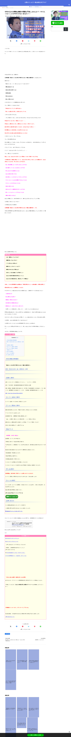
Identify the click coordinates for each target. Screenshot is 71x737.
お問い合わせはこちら (10, 617)
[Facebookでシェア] (16, 41)
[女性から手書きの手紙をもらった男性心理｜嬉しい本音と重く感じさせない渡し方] (10, 683)
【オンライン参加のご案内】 (12, 346)
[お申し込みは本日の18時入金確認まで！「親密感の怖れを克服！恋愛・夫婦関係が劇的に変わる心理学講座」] (40, 655)
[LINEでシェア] (40, 41)
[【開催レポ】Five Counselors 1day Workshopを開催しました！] (10, 655)
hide (17, 337)
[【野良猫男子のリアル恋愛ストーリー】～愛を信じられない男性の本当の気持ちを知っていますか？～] (20, 672)
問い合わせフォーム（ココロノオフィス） (14, 511)
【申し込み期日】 (10, 351)
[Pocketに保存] (34, 41)
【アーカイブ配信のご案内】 (12, 348)
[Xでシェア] (10, 627)
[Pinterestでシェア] (22, 41)
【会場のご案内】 (10, 344)
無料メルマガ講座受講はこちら (35, 6)
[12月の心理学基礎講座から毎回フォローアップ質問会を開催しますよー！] (20, 655)
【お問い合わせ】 (10, 354)
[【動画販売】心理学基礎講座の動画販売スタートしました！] (10, 672)
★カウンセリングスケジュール (11, 542)
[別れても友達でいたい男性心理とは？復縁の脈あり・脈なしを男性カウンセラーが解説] (30, 672)
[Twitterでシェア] (10, 41)
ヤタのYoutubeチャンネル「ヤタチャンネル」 (15, 553)
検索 (52, 26)
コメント (7, 699)
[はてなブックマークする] (28, 41)
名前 (6, 711)
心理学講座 (7, 634)
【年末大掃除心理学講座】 (11, 340)
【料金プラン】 (9, 349)
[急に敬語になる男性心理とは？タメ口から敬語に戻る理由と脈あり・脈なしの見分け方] (20, 683)
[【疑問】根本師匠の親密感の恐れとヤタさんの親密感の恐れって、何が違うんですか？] (30, 655)
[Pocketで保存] (34, 627)
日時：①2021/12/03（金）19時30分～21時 (15, 341)
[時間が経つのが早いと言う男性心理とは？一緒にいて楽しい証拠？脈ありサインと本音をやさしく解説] (40, 672)
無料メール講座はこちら (35, 734)
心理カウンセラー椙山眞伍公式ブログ (35, 2)
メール (7, 715)
